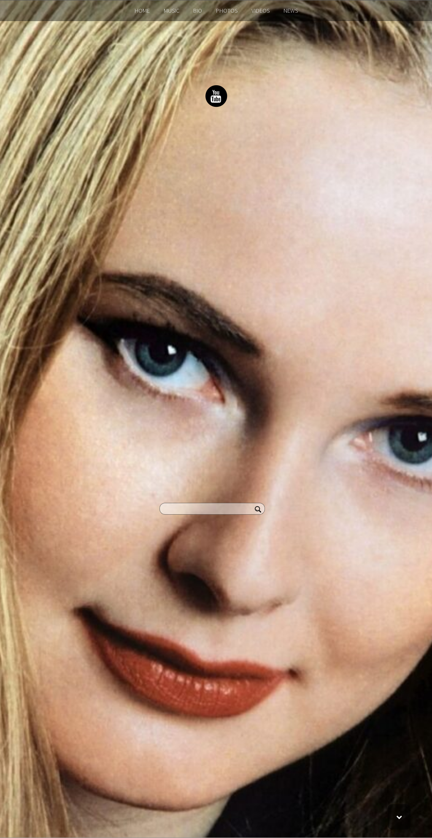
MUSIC (171, 10)
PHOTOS (227, 10)
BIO (197, 10)
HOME (142, 10)
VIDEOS (260, 10)
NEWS (291, 10)
